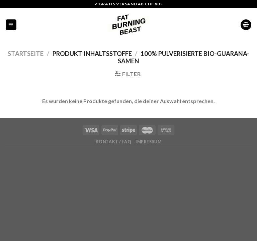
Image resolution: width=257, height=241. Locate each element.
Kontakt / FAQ (114, 141)
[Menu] (11, 24)
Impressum (149, 141)
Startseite (26, 53)
